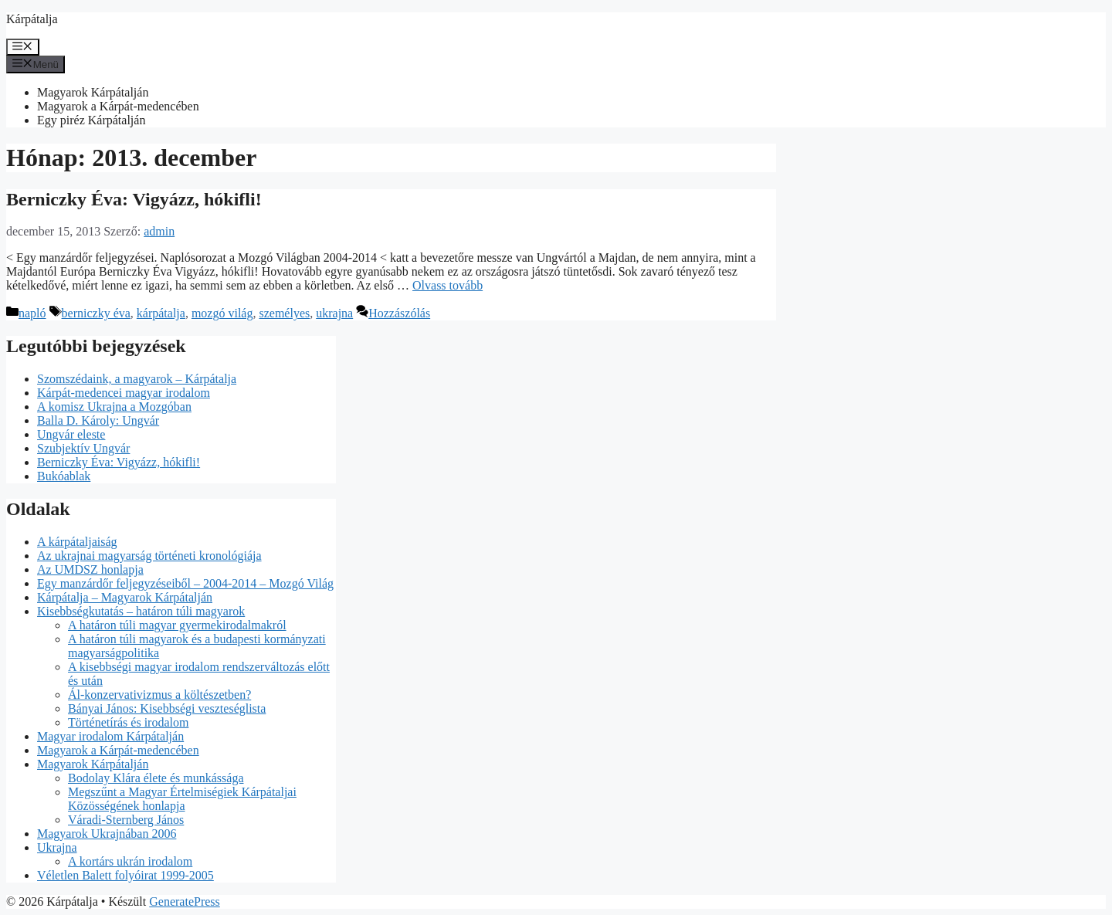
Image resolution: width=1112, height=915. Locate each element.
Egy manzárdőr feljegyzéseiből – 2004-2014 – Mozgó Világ (185, 583)
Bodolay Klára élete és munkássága (155, 778)
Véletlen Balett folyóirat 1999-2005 (125, 875)
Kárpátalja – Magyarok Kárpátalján (124, 597)
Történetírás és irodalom (128, 722)
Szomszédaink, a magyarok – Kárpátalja (136, 378)
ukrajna (334, 313)
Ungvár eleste (71, 434)
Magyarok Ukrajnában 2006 (106, 833)
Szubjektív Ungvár (83, 448)
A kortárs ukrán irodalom (130, 861)
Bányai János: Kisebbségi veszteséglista (167, 708)
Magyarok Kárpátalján (92, 92)
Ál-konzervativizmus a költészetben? (159, 694)
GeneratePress (184, 901)
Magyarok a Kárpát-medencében (118, 106)
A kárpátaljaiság (77, 541)
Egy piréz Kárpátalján (91, 120)
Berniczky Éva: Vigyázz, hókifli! (134, 199)
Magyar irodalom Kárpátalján (110, 736)
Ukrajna (57, 847)
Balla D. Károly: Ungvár (98, 420)
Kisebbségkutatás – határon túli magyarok (141, 611)
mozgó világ (222, 313)
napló (32, 313)
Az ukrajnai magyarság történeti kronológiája (149, 555)
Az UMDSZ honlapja (90, 569)
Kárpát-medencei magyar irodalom (123, 392)
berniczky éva (96, 313)
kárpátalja (161, 313)
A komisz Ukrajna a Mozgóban (114, 406)
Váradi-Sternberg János (126, 819)
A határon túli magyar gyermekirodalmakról (177, 625)
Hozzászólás (399, 313)
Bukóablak (63, 476)
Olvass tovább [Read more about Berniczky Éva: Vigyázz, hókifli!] (447, 285)
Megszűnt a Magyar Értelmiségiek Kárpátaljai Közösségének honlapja (182, 798)
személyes (284, 313)
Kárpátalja (32, 18)
